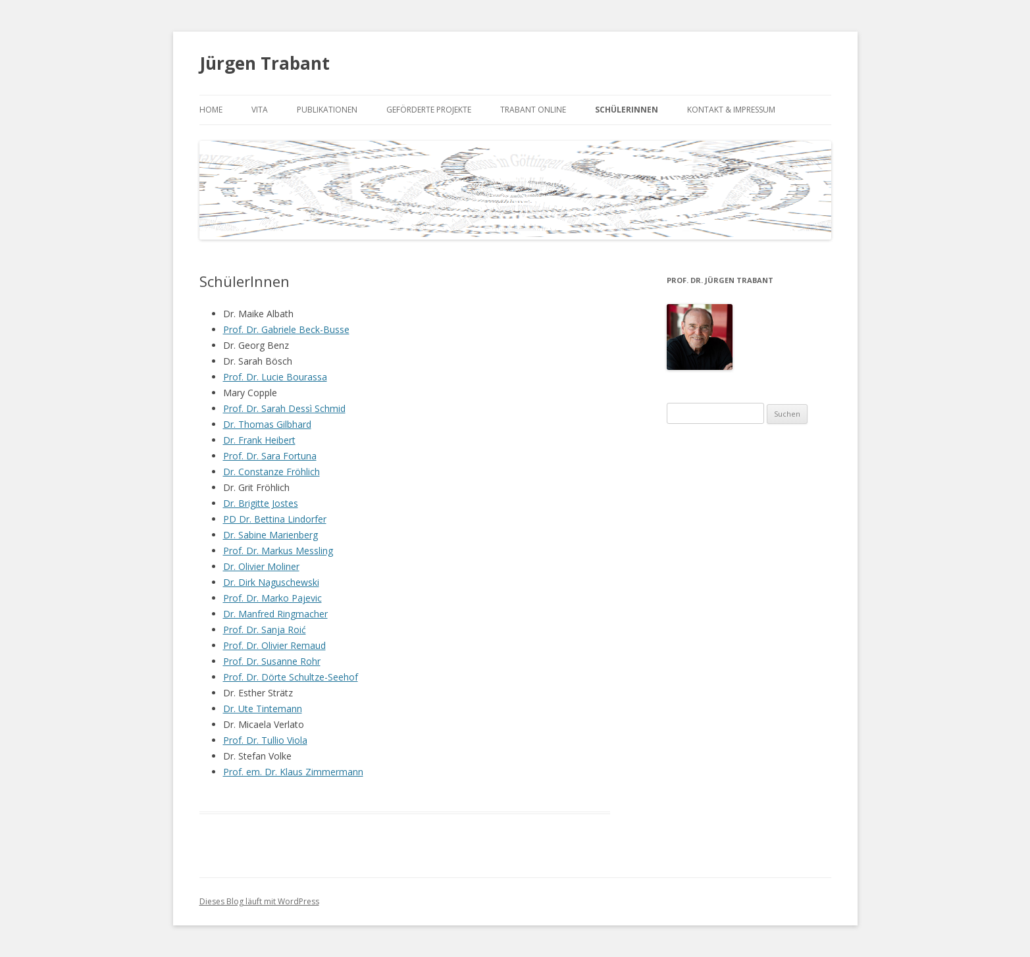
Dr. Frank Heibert (259, 440)
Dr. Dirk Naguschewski (271, 582)
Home (210, 109)
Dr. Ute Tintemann (262, 708)
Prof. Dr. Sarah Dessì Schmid (284, 408)
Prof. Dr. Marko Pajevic (272, 598)
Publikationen (327, 109)
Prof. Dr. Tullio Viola (265, 740)
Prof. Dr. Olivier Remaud (274, 645)
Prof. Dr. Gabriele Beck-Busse (286, 329)
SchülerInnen (626, 109)
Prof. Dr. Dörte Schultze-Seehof (290, 677)
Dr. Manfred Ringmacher (275, 614)
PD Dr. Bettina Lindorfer (274, 519)
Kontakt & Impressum (731, 109)
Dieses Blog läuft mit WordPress (259, 901)
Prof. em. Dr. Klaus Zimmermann (293, 771)
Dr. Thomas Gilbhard (267, 424)
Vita (259, 109)
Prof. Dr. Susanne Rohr (272, 661)
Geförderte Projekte (428, 109)
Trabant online (533, 109)
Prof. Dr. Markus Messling (278, 550)
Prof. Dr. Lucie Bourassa (275, 377)
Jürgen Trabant (264, 63)
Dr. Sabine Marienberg (270, 535)
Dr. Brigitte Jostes (260, 503)
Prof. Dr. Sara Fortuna (270, 456)
